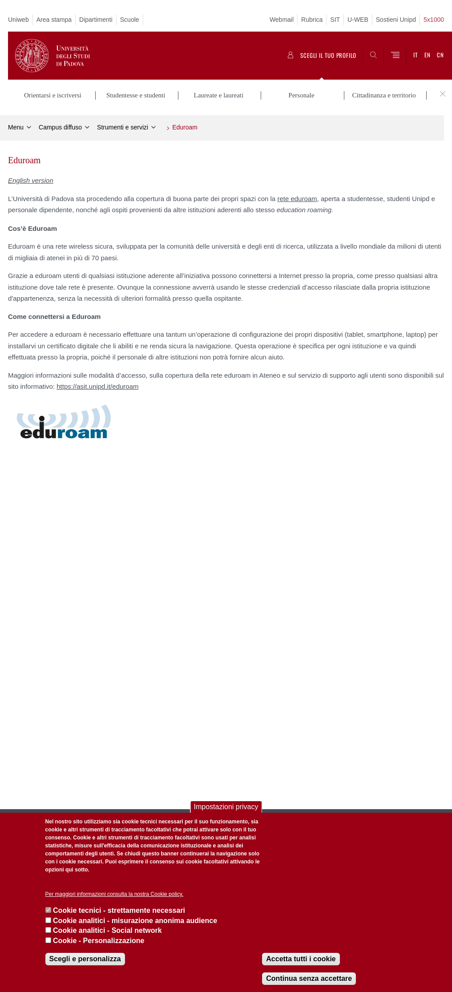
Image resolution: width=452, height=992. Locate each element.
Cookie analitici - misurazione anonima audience (135, 920)
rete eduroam (297, 198)
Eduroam (185, 127)
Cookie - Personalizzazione (98, 940)
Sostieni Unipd (396, 19)
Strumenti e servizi (122, 127)
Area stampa (54, 19)
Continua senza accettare (309, 978)
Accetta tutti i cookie (300, 959)
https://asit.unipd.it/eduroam (97, 386)
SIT (335, 19)
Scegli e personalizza (85, 959)
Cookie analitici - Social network (107, 930)
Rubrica (312, 19)
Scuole (129, 19)
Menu (16, 127)
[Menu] (395, 55)
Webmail (282, 19)
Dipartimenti (96, 19)
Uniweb (18, 19)
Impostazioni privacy (226, 807)
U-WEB (357, 19)
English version (30, 180)
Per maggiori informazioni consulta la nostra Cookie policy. (114, 894)
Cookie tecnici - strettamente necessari (119, 910)
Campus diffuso (60, 127)
